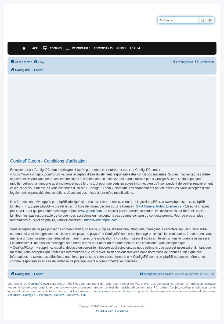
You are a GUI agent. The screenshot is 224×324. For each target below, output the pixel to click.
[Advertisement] (112, 119)
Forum (135, 48)
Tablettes (73, 295)
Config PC (29, 295)
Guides (121, 48)
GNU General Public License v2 (158, 206)
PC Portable (78, 48)
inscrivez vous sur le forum (116, 291)
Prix (83, 295)
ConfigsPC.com (38, 283)
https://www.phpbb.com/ (101, 220)
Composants (103, 48)
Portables (45, 295)
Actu (35, 48)
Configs (52, 48)
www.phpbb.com (90, 211)
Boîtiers (59, 295)
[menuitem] (39, 62)
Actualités (14, 295)
